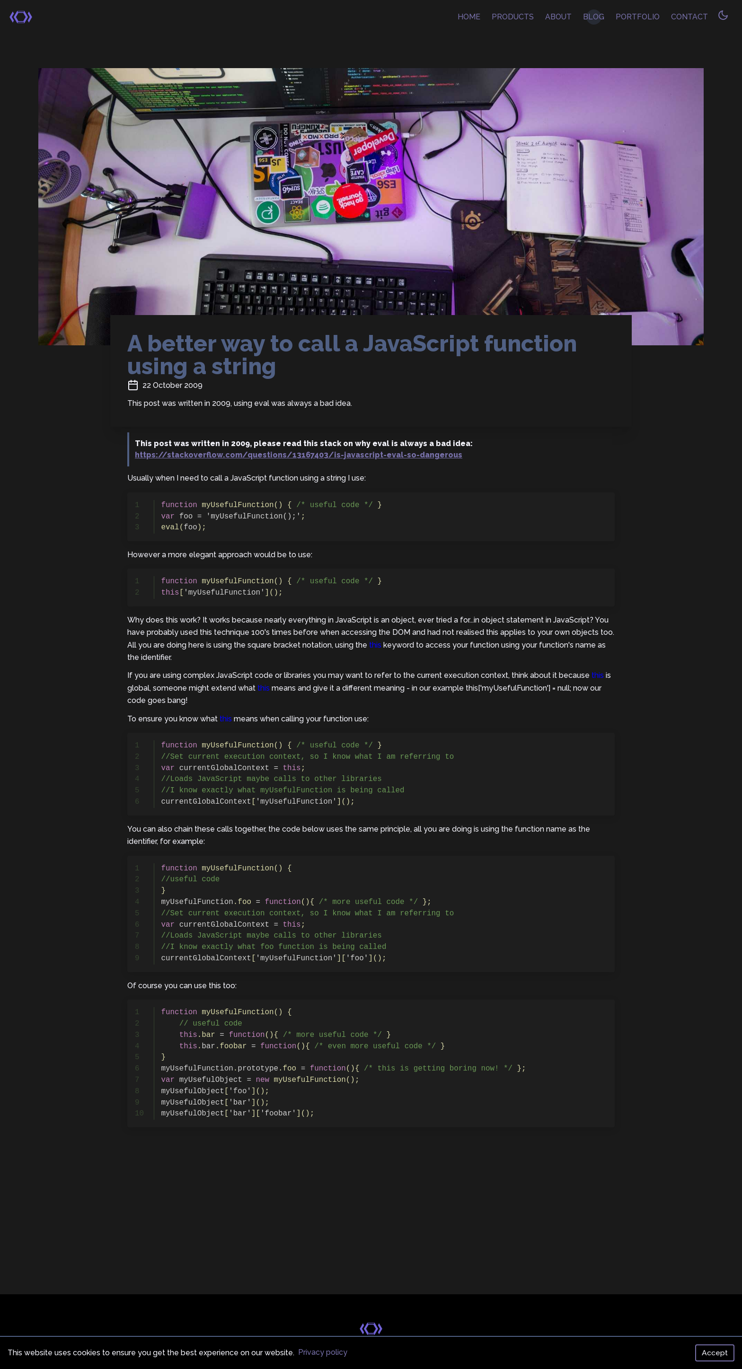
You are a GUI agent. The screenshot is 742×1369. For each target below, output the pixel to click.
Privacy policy (322, 1352)
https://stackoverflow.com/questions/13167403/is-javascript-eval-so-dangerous (298, 454)
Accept (715, 1352)
